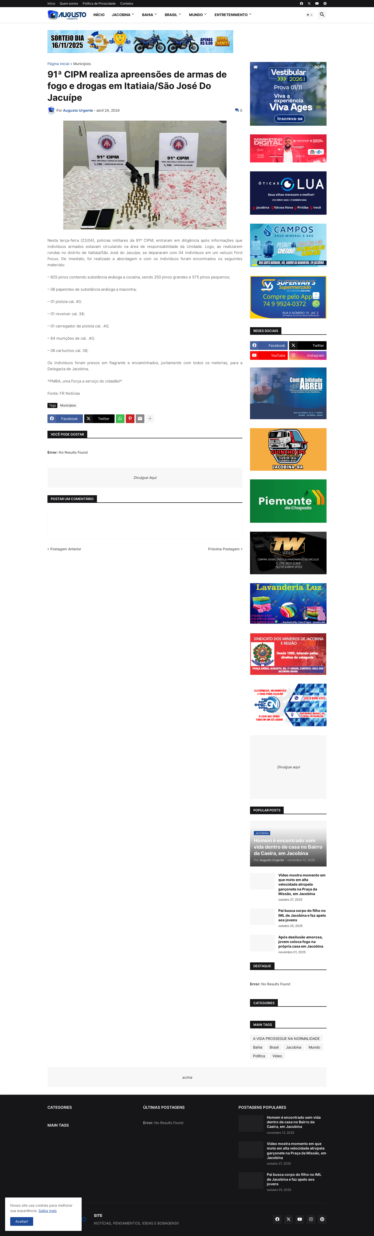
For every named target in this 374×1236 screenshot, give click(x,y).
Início (51, 3)
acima (187, 1077)
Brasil (171, 14)
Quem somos (69, 3)
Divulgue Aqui (144, 477)
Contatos (126, 3)
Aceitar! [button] (21, 1221)
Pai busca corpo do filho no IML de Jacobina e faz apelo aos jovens (302, 915)
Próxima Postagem (224, 549)
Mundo (196, 14)
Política (259, 1056)
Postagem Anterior (65, 549)
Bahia (147, 14)
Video (277, 1056)
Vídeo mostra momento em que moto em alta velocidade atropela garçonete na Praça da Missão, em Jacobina (302, 884)
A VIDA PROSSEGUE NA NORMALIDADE (286, 1038)
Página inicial (58, 64)
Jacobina (121, 14)
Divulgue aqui (288, 767)
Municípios (82, 64)
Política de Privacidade (99, 3)
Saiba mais (48, 1210)
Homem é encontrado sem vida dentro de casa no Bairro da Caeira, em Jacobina (294, 1122)
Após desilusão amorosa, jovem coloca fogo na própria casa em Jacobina (300, 941)
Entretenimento (231, 14)
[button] (309, 14)
